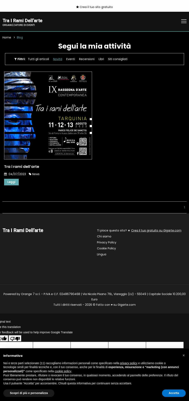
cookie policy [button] (63, 371)
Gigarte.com (127, 305)
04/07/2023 (15, 174)
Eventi (70, 59)
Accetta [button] (174, 393)
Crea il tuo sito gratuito (94, 7)
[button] (183, 355)
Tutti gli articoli (38, 59)
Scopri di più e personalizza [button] (29, 393)
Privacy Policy (106, 243)
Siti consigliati (117, 59)
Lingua (101, 255)
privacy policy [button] (128, 363)
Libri (101, 59)
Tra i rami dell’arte (21, 166)
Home (6, 37)
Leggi (11, 182)
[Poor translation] (15, 338)
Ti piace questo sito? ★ (139, 231)
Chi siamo (104, 237)
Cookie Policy (106, 249)
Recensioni (86, 59)
